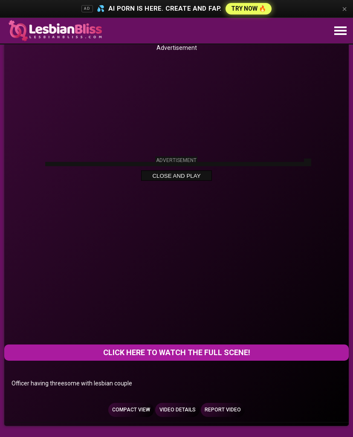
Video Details (177, 410)
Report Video (223, 410)
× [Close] (344, 9)
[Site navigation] (340, 31)
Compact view (131, 410)
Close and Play (176, 176)
